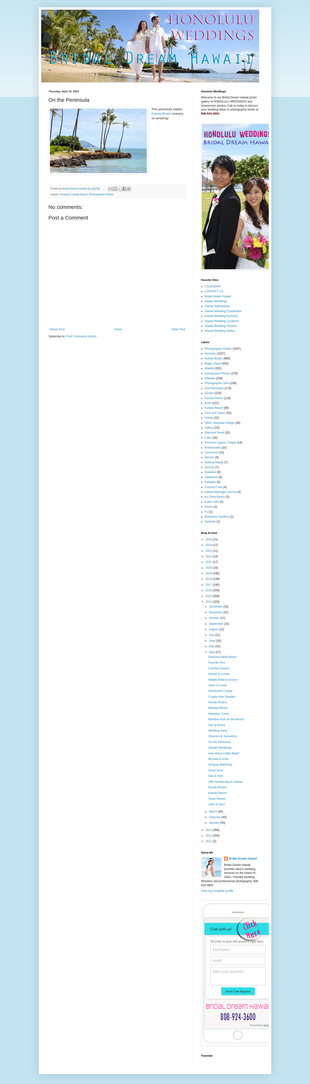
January (214, 822)
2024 (209, 545)
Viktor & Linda (217, 685)
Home (118, 329)
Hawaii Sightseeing (217, 306)
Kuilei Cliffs (212, 502)
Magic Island (213, 363)
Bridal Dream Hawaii (218, 296)
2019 (209, 573)
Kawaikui (210, 472)
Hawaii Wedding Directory (221, 316)
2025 (209, 539)
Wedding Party (217, 730)
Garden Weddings (220, 747)
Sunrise (210, 467)
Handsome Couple (220, 691)
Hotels (209, 417)
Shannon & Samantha (222, 736)
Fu (206, 512)
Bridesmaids (213, 447)
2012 (209, 835)
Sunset (209, 393)
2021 (209, 562)
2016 (209, 590)
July (212, 635)
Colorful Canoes (218, 668)
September (216, 623)
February (215, 817)
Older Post (178, 329)
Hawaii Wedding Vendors (221, 326)
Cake (208, 437)
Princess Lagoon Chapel (220, 442)
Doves (209, 506)
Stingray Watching (220, 764)
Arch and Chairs (215, 413)
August (214, 629)
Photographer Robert (101, 194)
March (213, 811)
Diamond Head (214, 432)
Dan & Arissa (216, 725)
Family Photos (214, 398)
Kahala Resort (214, 408)
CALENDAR (212, 286)
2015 (209, 596)
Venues (209, 457)
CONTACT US (214, 291)
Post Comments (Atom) (81, 336)
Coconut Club (213, 487)
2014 (209, 601)
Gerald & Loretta (219, 674)
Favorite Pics (216, 662)
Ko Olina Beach (215, 496)
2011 (209, 841)
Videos (209, 427)
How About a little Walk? (224, 753)
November (216, 612)
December (216, 606)
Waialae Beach (218, 708)
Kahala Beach (161, 113)
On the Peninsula (219, 742)
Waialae (210, 378)
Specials (210, 521)
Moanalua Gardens (217, 516)
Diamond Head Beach (222, 657)
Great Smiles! (217, 798)
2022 (209, 556)
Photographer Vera (217, 383)
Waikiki (209, 368)
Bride (208, 403)
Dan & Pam (215, 776)
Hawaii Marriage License (220, 492)
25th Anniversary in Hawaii (225, 781)
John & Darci (216, 804)
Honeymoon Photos (217, 373)
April (212, 652)
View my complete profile (217, 891)
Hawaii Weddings (216, 301)
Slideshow (211, 477)
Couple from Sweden (221, 696)
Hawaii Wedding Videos (220, 330)
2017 (209, 584)
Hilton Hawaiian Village (219, 423)
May (212, 646)
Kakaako (210, 482)
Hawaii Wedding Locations (222, 321)
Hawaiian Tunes (218, 713)
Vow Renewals (214, 388)
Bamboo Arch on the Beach (226, 719)
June (212, 640)
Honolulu (65, 194)
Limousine (211, 452)
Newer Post (57, 329)
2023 (209, 551)
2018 (209, 579)
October (214, 618)
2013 (209, 830)
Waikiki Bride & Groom (222, 679)
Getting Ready (214, 462)
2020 (209, 568)
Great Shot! (215, 770)
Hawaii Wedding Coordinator (223, 311)
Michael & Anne (218, 759)
